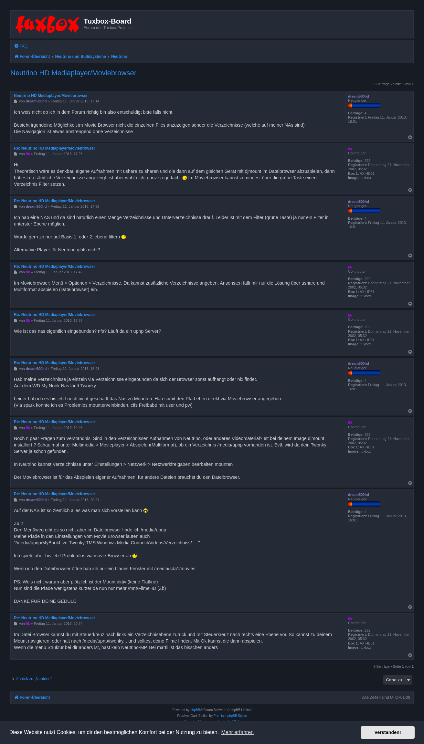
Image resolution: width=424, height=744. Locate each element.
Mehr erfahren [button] (237, 732)
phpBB (195, 710)
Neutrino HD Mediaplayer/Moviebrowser (73, 73)
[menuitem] (20, 46)
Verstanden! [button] (388, 732)
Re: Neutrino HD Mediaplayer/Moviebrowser (54, 148)
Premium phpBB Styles (230, 716)
